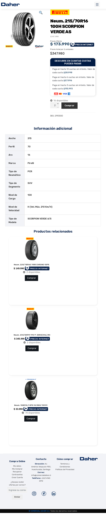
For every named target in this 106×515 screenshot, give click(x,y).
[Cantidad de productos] (55, 105)
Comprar (69, 105)
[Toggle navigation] (97, 4)
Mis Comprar (17, 471)
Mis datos (17, 468)
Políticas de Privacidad (64, 471)
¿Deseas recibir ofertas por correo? (17, 485)
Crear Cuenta (17, 479)
